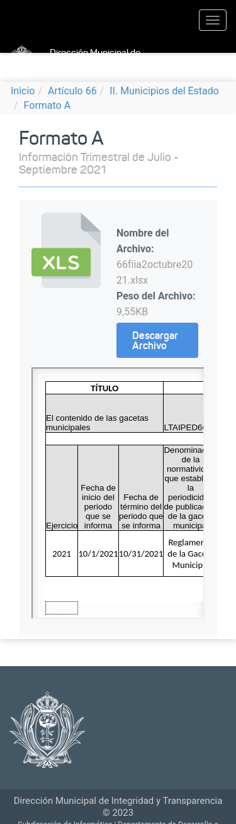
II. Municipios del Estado (164, 91)
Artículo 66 (72, 91)
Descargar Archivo (155, 340)
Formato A (47, 105)
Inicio (23, 91)
